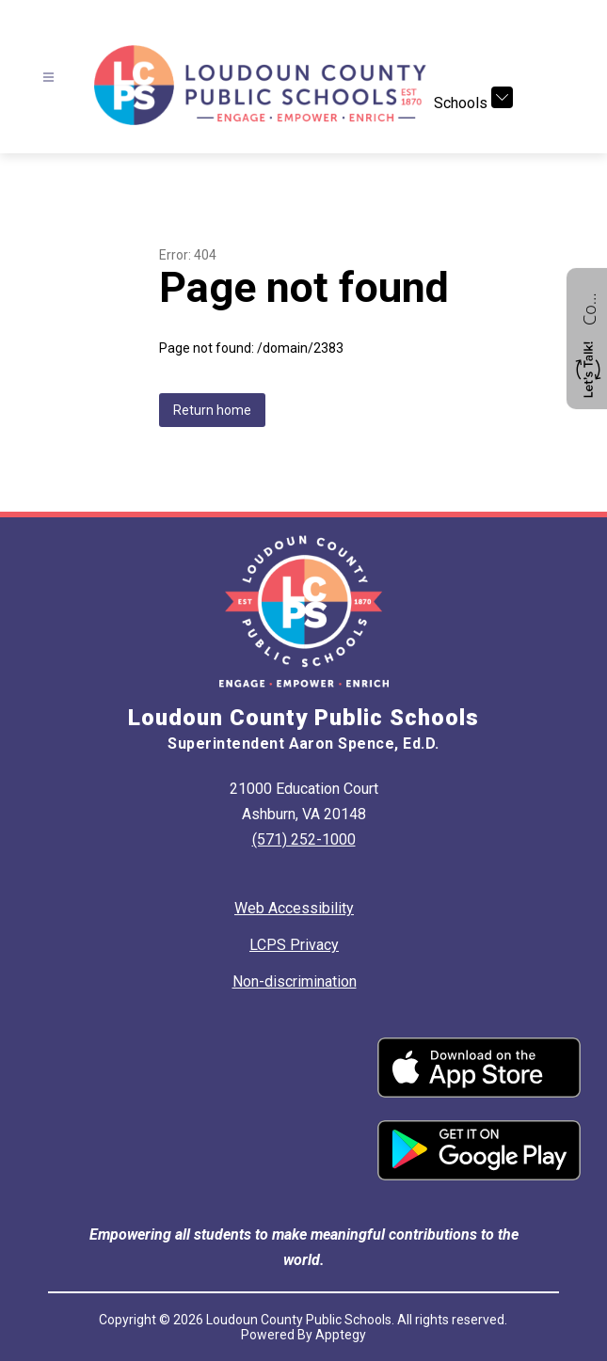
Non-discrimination (294, 981)
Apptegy (340, 1334)
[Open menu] (48, 77)
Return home (212, 410)
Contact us (589, 306)
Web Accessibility (294, 908)
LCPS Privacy (294, 945)
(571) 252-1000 (304, 839)
